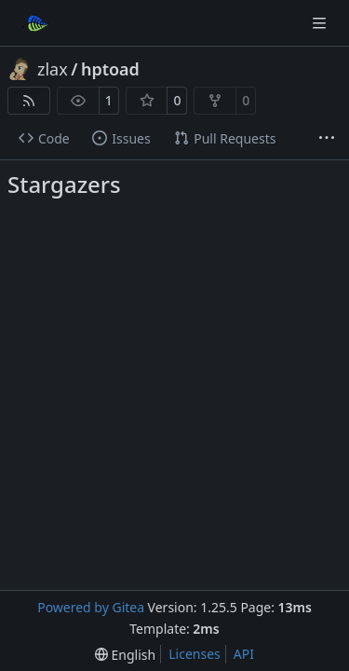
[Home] (35, 23)
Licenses (194, 654)
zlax (52, 69)
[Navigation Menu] (321, 22)
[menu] (125, 655)
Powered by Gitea (90, 607)
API (244, 654)
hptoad (110, 69)
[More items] (327, 138)
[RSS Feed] (28, 101)
